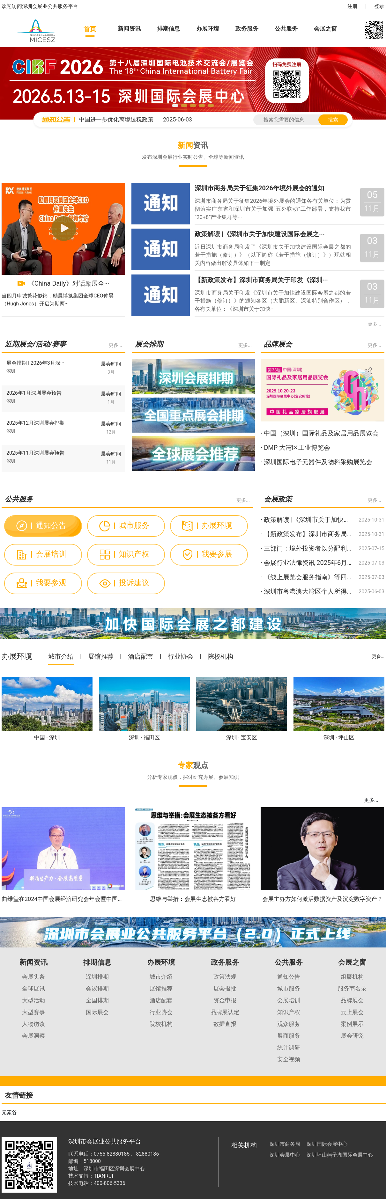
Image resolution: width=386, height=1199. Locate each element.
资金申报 (224, 1000)
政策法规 (224, 976)
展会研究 (352, 1035)
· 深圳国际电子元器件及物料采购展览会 (316, 462)
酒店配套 (140, 656)
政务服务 (246, 28)
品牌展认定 (225, 1012)
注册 (352, 6)
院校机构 (220, 656)
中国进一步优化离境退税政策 (116, 119)
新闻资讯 (129, 28)
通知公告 (48, 525)
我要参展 (214, 554)
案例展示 (352, 1023)
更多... (374, 324)
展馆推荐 (101, 656)
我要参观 (48, 582)
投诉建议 (131, 582)
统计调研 (288, 1047)
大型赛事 (33, 1012)
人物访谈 (33, 1023)
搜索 (333, 119)
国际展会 (97, 1012)
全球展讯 (33, 988)
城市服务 (131, 525)
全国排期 (97, 1000)
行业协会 (180, 656)
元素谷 (9, 1112)
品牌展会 (352, 1000)
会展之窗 (325, 28)
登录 (379, 6)
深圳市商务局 (285, 1144)
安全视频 (288, 1059)
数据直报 (224, 1023)
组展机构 (352, 976)
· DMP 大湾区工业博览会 (295, 447)
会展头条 (33, 976)
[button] (175, 105)
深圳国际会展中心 (327, 1144)
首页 (90, 29)
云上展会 (352, 1012)
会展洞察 (33, 1035)
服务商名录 (352, 988)
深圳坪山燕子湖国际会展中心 (340, 1155)
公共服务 (286, 28)
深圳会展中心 (285, 1155)
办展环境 (207, 28)
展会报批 (224, 988)
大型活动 (33, 1000)
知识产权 (131, 554)
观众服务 (288, 1023)
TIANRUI (103, 1176)
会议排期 (97, 988)
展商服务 (288, 1035)
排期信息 (168, 28)
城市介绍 (61, 656)
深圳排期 (97, 976)
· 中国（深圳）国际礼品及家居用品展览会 (320, 433)
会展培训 (48, 554)
